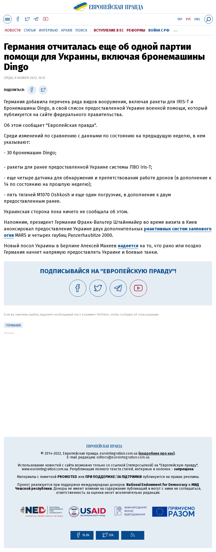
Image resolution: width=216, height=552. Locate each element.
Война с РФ (158, 30)
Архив (66, 30)
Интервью (48, 30)
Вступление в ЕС (109, 30)
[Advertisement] (108, 370)
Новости (13, 30)
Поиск (81, 30)
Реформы (136, 30)
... (175, 29)
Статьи (30, 30)
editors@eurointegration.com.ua (123, 457)
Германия (13, 325)
